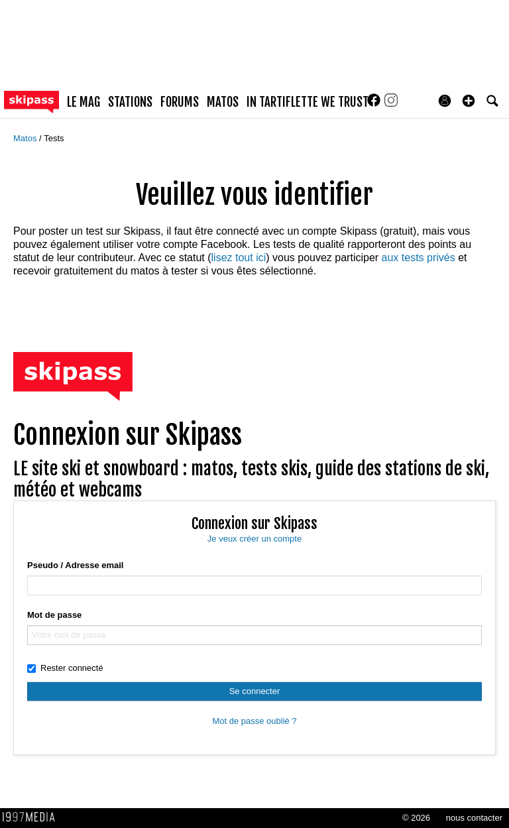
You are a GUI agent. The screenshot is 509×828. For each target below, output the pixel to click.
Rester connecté (65, 668)
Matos (26, 138)
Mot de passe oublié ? (254, 721)
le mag (83, 102)
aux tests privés (418, 257)
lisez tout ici (238, 257)
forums (179, 102)
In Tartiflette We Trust (307, 102)
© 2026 (416, 818)
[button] (468, 100)
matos (223, 102)
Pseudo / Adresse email (75, 565)
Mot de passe (54, 615)
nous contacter (474, 818)
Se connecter (254, 691)
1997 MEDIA (32, 817)
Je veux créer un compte (254, 539)
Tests (54, 138)
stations (130, 102)
